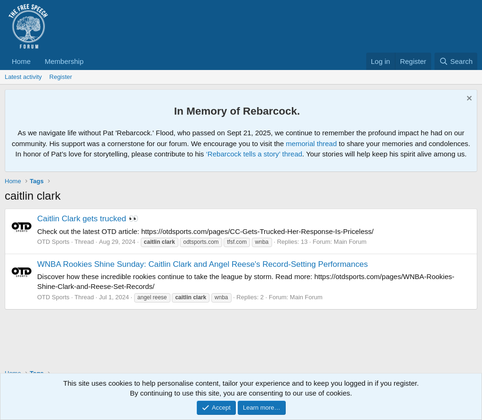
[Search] (455, 61)
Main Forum (350, 241)
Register (60, 76)
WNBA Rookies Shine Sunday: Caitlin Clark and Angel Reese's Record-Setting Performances (202, 264)
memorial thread (311, 144)
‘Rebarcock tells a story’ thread (254, 154)
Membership (64, 61)
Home (21, 61)
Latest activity (23, 76)
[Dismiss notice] (468, 99)
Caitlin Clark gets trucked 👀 (87, 218)
